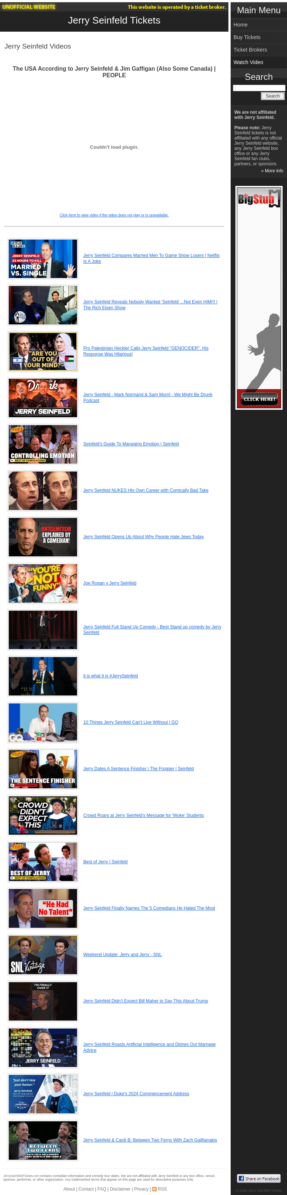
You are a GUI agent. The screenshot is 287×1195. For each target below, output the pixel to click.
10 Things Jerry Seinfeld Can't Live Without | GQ (130, 722)
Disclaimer (120, 1189)
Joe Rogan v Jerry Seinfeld (109, 583)
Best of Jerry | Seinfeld (105, 861)
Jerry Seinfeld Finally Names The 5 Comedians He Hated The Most (149, 908)
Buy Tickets (247, 37)
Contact (86, 1189)
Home (241, 25)
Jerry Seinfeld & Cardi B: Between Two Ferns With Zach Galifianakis (150, 1140)
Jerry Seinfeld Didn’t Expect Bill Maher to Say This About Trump (145, 1001)
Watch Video (248, 62)
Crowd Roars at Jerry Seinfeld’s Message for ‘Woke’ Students (143, 815)
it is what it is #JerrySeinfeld (110, 675)
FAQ (101, 1189)
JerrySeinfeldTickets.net (21, 1176)
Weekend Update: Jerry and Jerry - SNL (122, 954)
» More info (272, 170)
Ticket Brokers (250, 50)
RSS (162, 1189)
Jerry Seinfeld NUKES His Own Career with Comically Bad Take (146, 490)
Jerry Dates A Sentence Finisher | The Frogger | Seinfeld (138, 768)
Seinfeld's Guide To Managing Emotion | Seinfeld (131, 444)
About (69, 1189)
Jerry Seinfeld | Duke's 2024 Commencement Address (136, 1093)
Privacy (141, 1189)
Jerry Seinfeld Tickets (114, 20)
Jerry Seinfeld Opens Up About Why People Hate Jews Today (143, 536)
